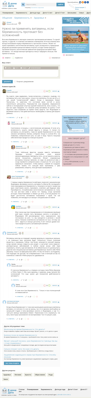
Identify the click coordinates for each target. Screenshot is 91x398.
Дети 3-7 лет (60, 13)
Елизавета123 (12, 232)
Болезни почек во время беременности (20, 335)
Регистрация (79, 7)
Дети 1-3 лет (47, 13)
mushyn (18, 206)
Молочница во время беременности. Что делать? (24, 329)
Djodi (13, 122)
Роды (51, 375)
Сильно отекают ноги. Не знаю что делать (21, 349)
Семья (81, 13)
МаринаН (19, 146)
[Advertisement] (75, 85)
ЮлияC (9, 22)
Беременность (21, 13)
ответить (11, 117)
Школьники (72, 13)
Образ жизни (40, 375)
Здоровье (39, 17)
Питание (18, 375)
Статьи (21, 389)
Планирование (8, 13)
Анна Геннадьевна (18, 176)
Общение (7, 17)
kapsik (9, 90)
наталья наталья (13, 301)
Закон (5, 379)
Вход (77, 9)
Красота (28, 375)
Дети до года (35, 13)
